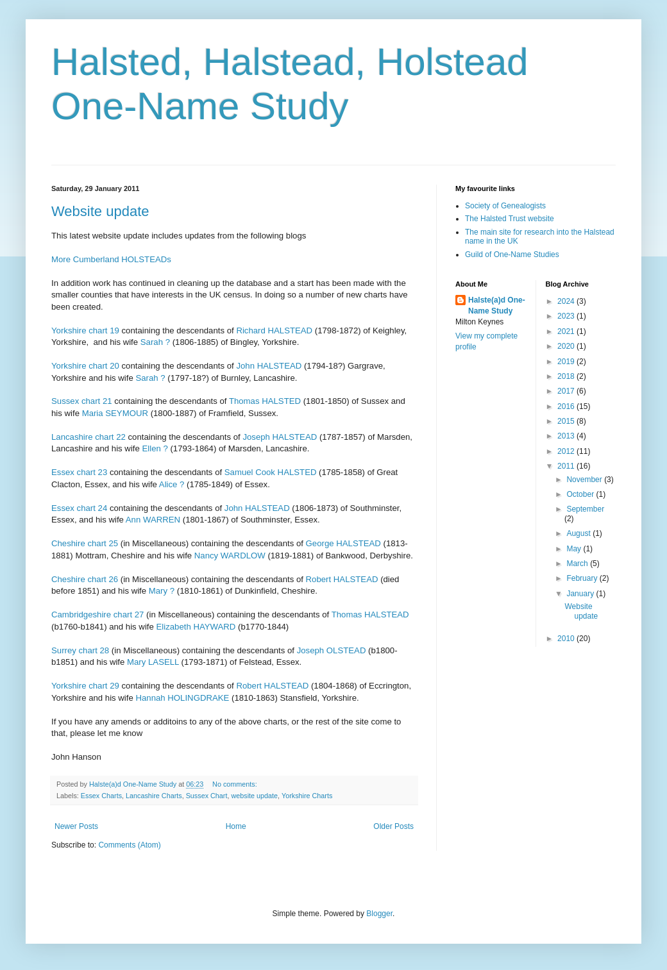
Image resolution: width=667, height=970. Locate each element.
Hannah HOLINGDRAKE (182, 698)
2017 (567, 391)
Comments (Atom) (129, 844)
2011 (567, 466)
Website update (100, 211)
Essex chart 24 (79, 508)
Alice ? (172, 484)
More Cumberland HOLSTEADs (111, 259)
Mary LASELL (153, 662)
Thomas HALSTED (265, 401)
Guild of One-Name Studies (512, 254)
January (581, 593)
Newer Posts (76, 826)
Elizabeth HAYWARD (196, 626)
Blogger (379, 913)
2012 (567, 451)
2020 (567, 346)
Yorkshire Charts (307, 795)
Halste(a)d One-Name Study (496, 305)
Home (236, 826)
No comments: (235, 784)
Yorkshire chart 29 (85, 685)
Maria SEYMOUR (115, 413)
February (582, 578)
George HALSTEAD (343, 543)
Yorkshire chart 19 (85, 330)
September (585, 509)
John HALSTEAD (268, 366)
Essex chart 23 (79, 472)
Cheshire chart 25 (84, 543)
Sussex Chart (207, 795)
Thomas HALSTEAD (370, 614)
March (578, 563)
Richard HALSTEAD (274, 330)
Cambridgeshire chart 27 (97, 614)
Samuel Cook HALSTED (270, 472)
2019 (567, 361)
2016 (567, 406)
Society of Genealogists (505, 205)
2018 (567, 376)
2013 (567, 435)
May (574, 548)
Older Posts (393, 826)
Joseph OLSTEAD (331, 650)
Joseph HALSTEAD (279, 437)
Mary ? (161, 591)
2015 (567, 421)
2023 (567, 316)
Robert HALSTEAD (342, 579)
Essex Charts (101, 795)
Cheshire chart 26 (84, 579)
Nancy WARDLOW (230, 555)
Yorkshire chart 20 (85, 366)
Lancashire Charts (154, 795)
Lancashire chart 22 (88, 437)
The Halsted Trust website (509, 218)
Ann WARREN (153, 519)
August (579, 533)
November (585, 479)
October (581, 494)
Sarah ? (155, 342)
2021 (567, 331)
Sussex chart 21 (81, 401)
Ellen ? (154, 448)
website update (254, 795)
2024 (567, 301)
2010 (567, 638)
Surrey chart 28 (80, 650)
